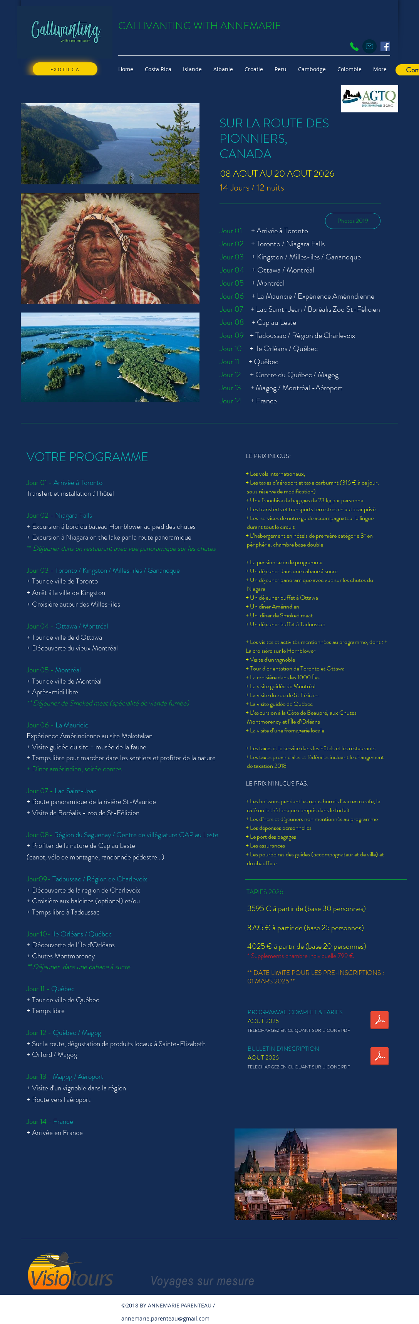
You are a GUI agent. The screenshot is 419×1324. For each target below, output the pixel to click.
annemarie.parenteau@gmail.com (165, 1318)
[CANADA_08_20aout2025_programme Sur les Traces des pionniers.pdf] (380, 1021)
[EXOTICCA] (65, 69)
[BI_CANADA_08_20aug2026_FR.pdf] (380, 1057)
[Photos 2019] (352, 221)
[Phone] (354, 47)
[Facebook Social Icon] (385, 46)
